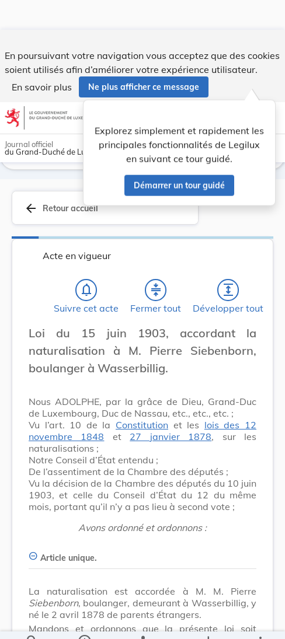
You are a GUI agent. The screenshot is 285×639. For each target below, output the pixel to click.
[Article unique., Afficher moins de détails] (142, 551)
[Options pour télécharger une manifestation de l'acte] (207, 620)
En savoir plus (42, 57)
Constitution (142, 425)
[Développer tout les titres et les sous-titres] (228, 290)
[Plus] (260, 620)
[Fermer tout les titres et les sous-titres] (156, 290)
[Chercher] (32, 620)
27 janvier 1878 (170, 436)
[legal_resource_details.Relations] (142, 620)
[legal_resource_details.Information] (84, 620)
